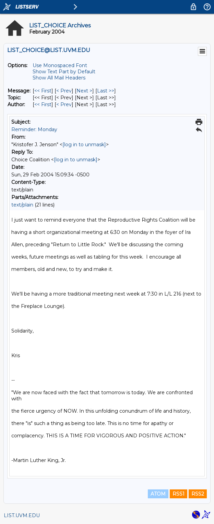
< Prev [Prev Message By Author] (64, 104)
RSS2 (197, 494)
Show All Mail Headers (59, 78)
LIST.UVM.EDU (22, 515)
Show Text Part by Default (64, 71)
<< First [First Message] (42, 91)
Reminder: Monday (34, 129)
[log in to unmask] (84, 144)
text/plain (22, 205)
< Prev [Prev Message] (64, 91)
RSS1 (179, 494)
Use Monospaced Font (60, 65)
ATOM (158, 494)
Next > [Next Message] (84, 91)
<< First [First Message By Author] (42, 104)
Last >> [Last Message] (105, 91)
